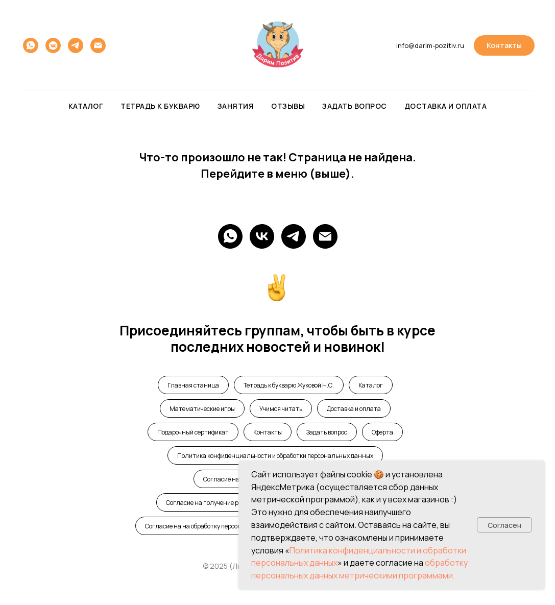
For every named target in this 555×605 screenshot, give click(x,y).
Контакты (267, 432)
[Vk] (262, 236)
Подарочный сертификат (193, 432)
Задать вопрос (354, 106)
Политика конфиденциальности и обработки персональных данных (275, 455)
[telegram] (75, 45)
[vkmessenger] (53, 45)
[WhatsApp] (230, 236)
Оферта (382, 432)
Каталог (86, 106)
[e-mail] (325, 236)
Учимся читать (280, 408)
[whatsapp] (30, 45)
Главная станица (193, 385)
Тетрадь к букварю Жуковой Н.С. (289, 385)
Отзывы (288, 106)
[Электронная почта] (98, 45)
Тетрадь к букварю (160, 106)
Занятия (236, 106)
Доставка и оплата (445, 106)
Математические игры (202, 408)
